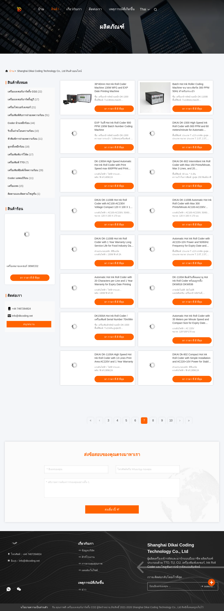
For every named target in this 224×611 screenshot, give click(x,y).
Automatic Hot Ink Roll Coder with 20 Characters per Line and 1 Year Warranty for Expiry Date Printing (113, 281)
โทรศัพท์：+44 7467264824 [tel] (24, 554)
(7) (18, 162)
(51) (28, 115)
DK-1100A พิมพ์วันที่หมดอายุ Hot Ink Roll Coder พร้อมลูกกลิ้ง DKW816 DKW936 (190, 281)
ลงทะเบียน (208, 586)
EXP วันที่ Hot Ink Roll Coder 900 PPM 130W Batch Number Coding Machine (113, 126)
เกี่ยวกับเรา (74, 9)
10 (171, 420)
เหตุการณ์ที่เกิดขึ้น (122, 9)
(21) (22, 107)
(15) (15, 186)
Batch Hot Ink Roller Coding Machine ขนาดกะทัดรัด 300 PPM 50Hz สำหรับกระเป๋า (190, 88)
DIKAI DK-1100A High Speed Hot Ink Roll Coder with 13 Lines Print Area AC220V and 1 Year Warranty (113, 358)
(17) (23, 99)
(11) (25, 138)
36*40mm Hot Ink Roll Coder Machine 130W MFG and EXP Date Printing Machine (111, 88)
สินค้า (55, 9)
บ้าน (41, 9)
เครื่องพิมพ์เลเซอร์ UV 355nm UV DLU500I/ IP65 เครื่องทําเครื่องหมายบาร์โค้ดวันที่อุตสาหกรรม (29, 270)
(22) (25, 91)
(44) (21, 123)
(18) (18, 146)
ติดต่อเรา (95, 9)
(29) (25, 170)
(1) (24, 193)
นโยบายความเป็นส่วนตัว (34, 607)
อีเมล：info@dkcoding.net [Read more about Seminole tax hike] (23, 560)
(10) (23, 130)
